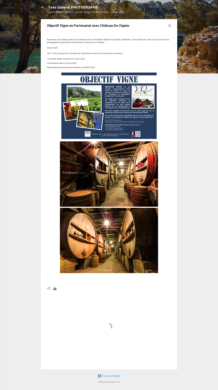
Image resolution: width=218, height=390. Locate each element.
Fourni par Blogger (109, 376)
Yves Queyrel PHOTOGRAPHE (73, 7)
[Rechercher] (175, 8)
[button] (169, 26)
